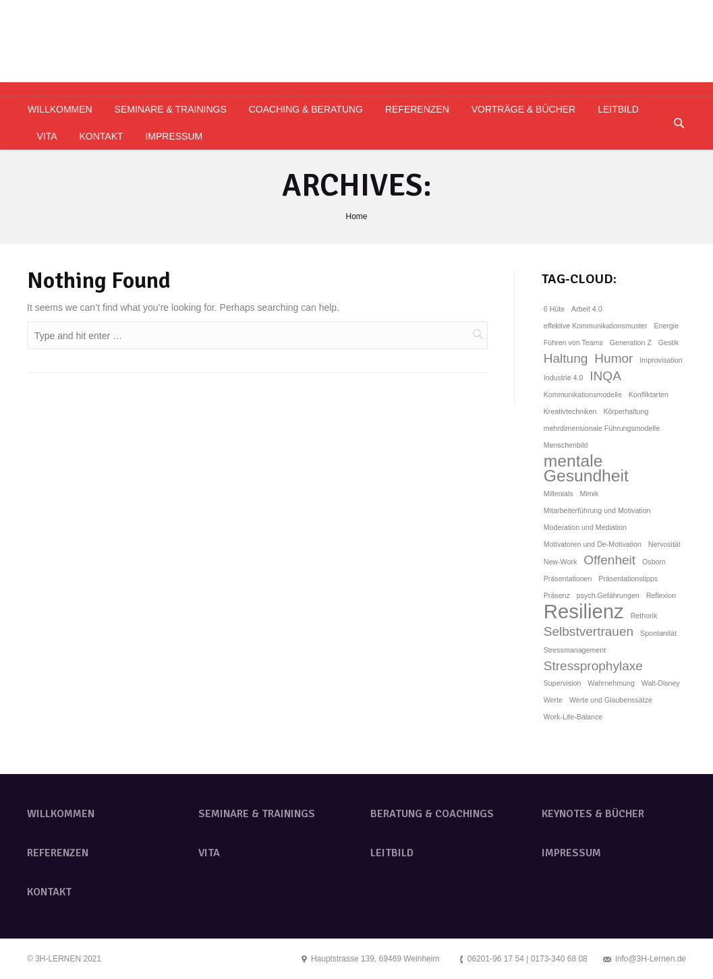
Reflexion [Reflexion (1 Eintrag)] (661, 595)
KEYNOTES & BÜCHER (593, 814)
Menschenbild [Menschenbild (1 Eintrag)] (566, 445)
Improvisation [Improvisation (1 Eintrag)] (660, 360)
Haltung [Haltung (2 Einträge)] (566, 358)
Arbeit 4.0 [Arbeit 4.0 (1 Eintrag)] (586, 309)
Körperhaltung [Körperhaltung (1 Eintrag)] (625, 411)
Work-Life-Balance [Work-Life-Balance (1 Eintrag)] (573, 717)
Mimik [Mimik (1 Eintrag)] (588, 493)
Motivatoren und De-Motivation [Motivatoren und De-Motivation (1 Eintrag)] (592, 544)
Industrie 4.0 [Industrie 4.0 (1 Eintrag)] (563, 378)
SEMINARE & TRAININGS (256, 814)
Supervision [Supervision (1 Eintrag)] (562, 683)
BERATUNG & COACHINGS (432, 814)
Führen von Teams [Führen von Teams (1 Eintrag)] (573, 342)
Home (356, 216)
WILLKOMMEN (60, 814)
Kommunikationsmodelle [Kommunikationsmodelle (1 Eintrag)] (583, 394)
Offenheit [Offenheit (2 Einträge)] (609, 560)
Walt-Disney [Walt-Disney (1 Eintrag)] (660, 683)
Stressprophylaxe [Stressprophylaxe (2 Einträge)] (593, 666)
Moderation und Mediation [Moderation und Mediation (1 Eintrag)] (585, 527)
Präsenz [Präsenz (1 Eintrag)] (557, 595)
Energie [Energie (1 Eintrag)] (666, 326)
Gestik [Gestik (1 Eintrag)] (668, 342)
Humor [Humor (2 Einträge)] (613, 358)
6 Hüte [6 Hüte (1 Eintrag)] (554, 309)
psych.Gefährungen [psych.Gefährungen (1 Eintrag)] (608, 595)
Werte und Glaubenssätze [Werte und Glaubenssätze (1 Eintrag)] (610, 700)
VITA (209, 853)
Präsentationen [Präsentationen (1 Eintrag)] (568, 578)
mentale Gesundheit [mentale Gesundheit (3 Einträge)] (586, 468)
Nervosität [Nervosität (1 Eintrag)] (664, 544)
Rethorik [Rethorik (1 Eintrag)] (644, 616)
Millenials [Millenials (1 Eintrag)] (558, 493)
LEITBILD (391, 853)
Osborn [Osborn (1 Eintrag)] (654, 562)
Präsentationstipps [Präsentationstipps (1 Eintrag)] (628, 578)
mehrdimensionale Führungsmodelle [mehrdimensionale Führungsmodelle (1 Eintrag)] (602, 428)
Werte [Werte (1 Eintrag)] (553, 700)
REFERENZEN (57, 853)
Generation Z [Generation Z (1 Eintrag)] (631, 342)
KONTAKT (49, 892)
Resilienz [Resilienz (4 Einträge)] (584, 611)
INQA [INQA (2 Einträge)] (605, 376)
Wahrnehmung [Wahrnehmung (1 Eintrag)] (611, 683)
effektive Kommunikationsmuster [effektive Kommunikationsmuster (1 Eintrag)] (596, 326)
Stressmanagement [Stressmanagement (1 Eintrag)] (575, 650)
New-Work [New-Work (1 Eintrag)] (560, 562)
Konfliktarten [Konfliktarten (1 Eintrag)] (648, 394)
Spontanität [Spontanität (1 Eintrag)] (658, 633)
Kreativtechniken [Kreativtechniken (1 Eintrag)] (570, 411)
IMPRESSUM (571, 853)
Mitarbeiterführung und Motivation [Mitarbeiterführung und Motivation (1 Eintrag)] (597, 510)
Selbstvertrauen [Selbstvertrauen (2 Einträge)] (588, 631)
